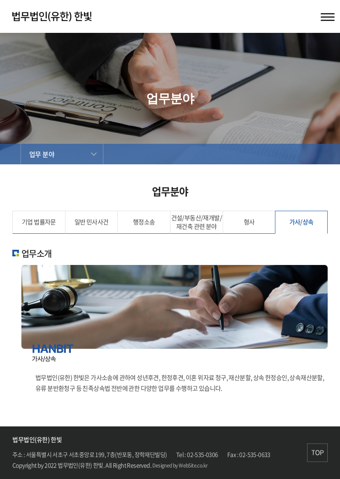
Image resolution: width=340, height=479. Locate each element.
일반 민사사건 (92, 221)
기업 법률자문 (39, 221)
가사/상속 (301, 221)
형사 (249, 221)
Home (10, 154)
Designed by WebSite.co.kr (179, 465)
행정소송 (144, 221)
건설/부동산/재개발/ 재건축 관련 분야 (196, 222)
